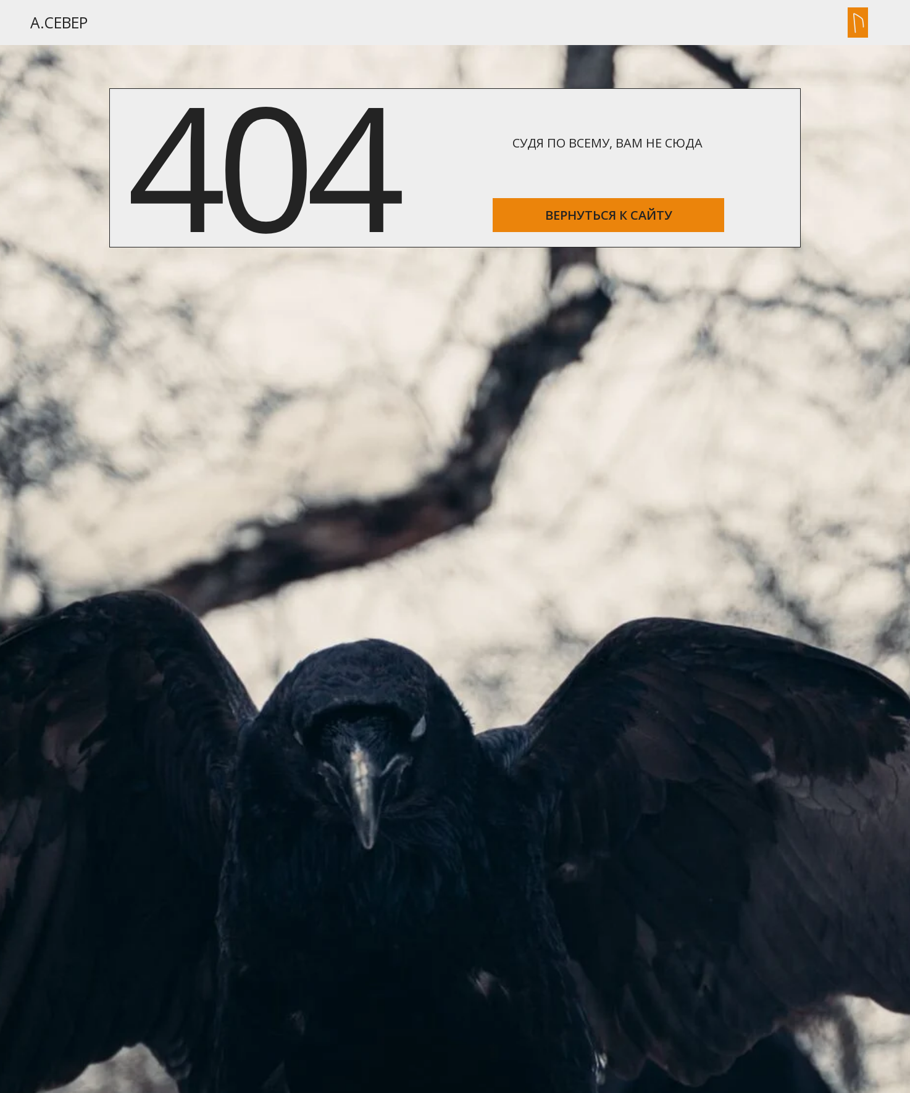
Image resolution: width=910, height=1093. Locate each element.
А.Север (59, 22)
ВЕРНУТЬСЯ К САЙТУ (608, 215)
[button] (858, 22)
